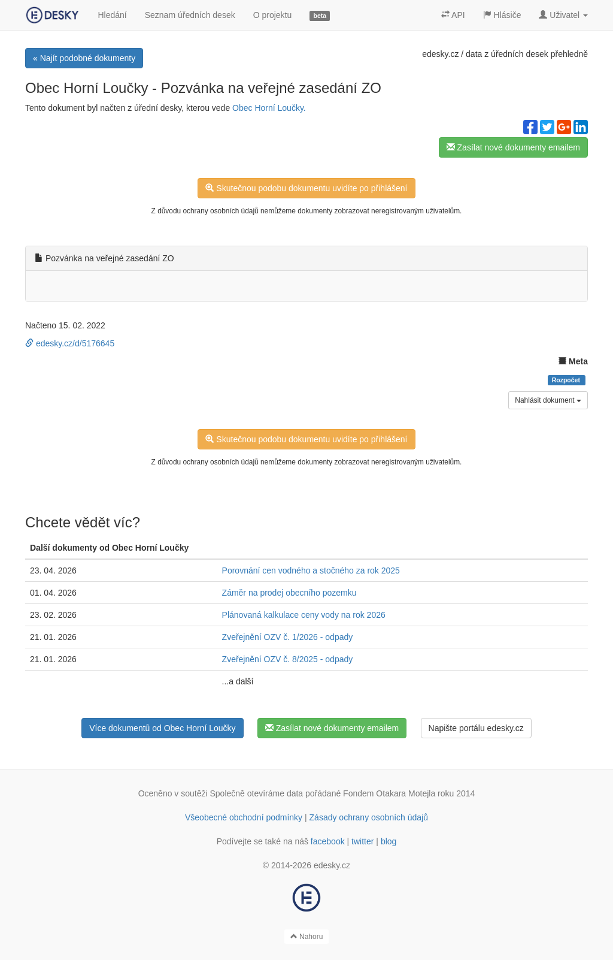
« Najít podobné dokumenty (84, 58)
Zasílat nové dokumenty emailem (513, 147)
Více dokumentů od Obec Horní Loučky (162, 728)
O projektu (272, 15)
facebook (328, 841)
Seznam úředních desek (190, 15)
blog (388, 841)
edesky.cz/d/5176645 (69, 343)
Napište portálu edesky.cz (476, 728)
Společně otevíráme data (257, 793)
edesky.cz (440, 54)
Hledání (112, 15)
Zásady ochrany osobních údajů (368, 817)
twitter (362, 841)
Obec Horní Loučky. (269, 108)
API (453, 15)
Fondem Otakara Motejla (389, 793)
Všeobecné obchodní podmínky (243, 817)
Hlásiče (502, 15)
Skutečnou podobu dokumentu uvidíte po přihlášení (306, 188)
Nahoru (306, 936)
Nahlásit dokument (548, 400)
